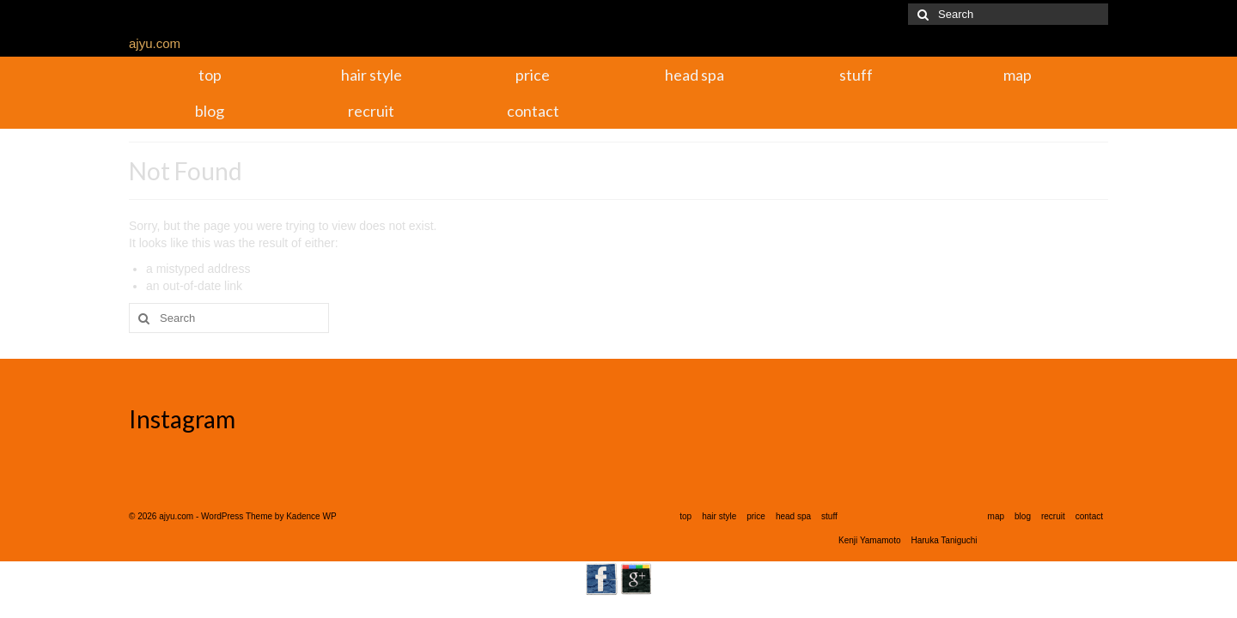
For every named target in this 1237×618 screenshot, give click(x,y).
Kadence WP (311, 516)
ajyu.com (154, 43)
